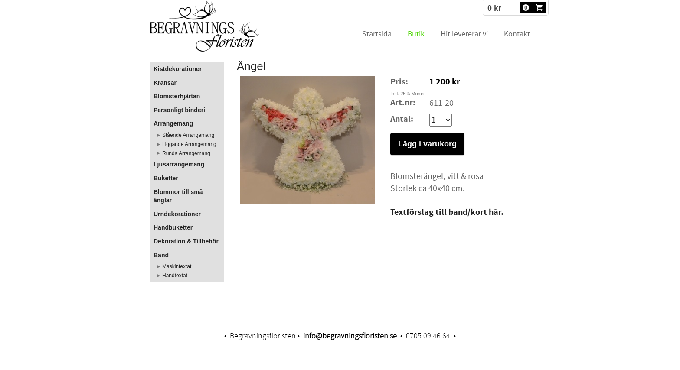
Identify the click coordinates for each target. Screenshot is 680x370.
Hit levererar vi (464, 34)
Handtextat (174, 276)
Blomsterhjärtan (177, 96)
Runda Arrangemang (186, 153)
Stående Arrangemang (188, 135)
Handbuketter (173, 227)
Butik (416, 34)
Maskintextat (176, 266)
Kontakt (517, 34)
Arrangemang (173, 123)
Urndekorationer (177, 214)
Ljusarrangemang (179, 164)
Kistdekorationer (178, 68)
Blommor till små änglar (178, 196)
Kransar (165, 82)
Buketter (166, 178)
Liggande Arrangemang (189, 144)
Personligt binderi (179, 110)
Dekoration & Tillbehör (186, 241)
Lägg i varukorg (427, 144)
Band (161, 255)
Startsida (377, 34)
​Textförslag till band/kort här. (446, 212)
